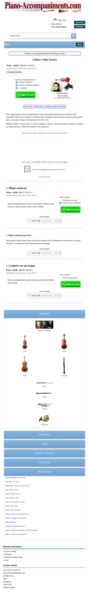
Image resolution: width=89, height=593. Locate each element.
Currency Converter (14, 72)
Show (79, 44)
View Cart (79, 22)
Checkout (79, 26)
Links (7, 560)
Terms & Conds (10, 551)
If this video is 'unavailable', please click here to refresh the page (44, 162)
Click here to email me (11, 570)
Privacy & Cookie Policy (14, 557)
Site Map (8, 554)
